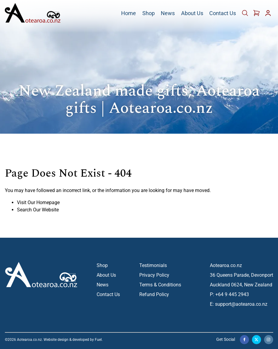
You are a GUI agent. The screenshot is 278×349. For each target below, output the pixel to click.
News (168, 13)
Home (128, 13)
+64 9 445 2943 (232, 294)
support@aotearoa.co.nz (241, 304)
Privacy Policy (154, 275)
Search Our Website (38, 210)
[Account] (268, 15)
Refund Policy (154, 294)
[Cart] (245, 15)
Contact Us (222, 13)
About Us (192, 13)
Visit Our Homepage (38, 202)
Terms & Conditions (160, 285)
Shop (148, 13)
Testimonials (153, 265)
